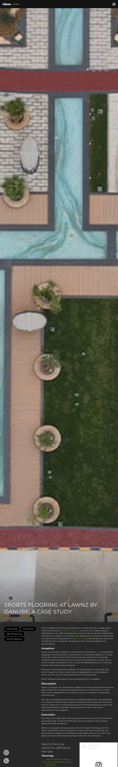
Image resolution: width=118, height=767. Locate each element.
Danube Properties (70, 630)
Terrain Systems (14, 639)
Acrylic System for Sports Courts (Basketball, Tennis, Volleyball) (59, 762)
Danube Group (79, 638)
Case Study (12, 629)
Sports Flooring (14, 634)
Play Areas (28, 629)
